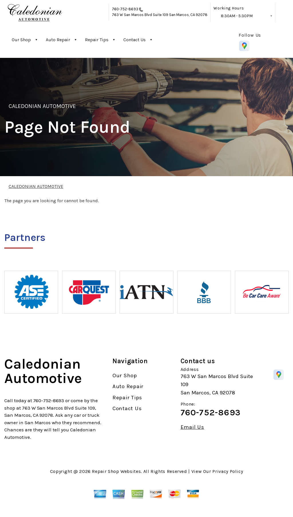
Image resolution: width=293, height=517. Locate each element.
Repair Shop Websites (116, 471)
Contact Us (134, 39)
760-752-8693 (125, 9)
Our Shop (21, 39)
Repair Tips (96, 39)
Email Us (192, 427)
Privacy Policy (227, 471)
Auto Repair (58, 39)
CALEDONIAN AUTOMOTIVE (42, 106)
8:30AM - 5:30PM (237, 15)
